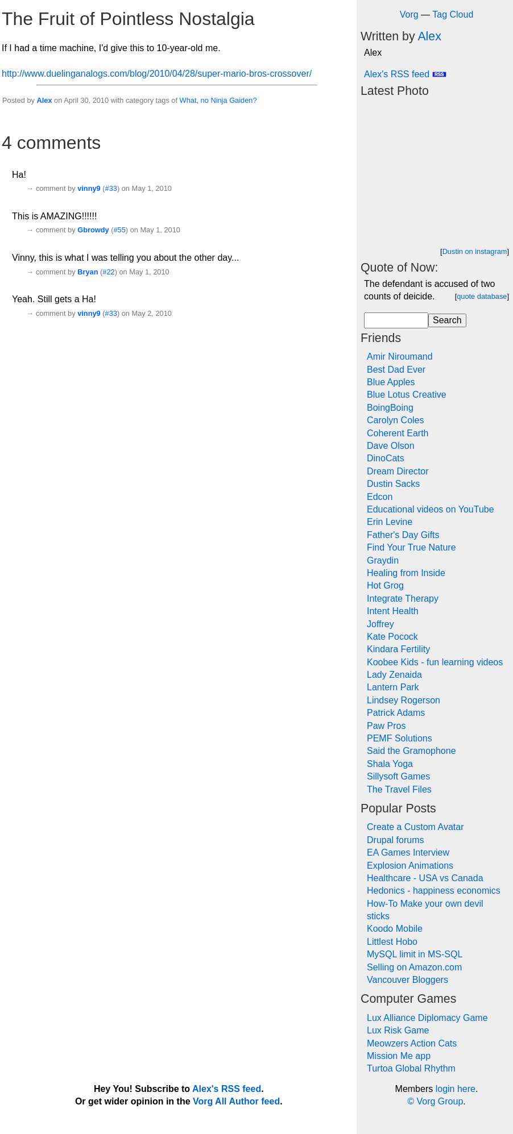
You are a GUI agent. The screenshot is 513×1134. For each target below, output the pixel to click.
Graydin (383, 560)
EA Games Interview (408, 852)
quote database (482, 296)
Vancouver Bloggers (407, 980)
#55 (119, 230)
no (205, 100)
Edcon (379, 497)
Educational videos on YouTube (430, 509)
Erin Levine (389, 522)
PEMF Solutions (399, 738)
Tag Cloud (452, 14)
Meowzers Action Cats (412, 1043)
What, (189, 100)
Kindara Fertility (398, 649)
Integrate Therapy (402, 598)
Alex (44, 100)
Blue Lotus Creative (406, 394)
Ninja (218, 100)
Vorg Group (439, 1101)
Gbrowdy (93, 230)
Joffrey (380, 624)
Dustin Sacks (393, 484)
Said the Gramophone (411, 751)
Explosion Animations (410, 865)
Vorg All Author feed (236, 1101)
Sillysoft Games (398, 776)
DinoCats (385, 458)
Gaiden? (242, 100)
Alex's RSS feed (405, 74)
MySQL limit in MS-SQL (414, 954)
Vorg (409, 14)
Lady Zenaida (394, 674)
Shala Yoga (390, 764)
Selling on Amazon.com (414, 967)
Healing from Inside (406, 573)
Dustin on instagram (474, 251)
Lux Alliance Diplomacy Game (427, 1018)
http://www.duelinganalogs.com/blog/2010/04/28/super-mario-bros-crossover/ (157, 73)
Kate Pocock (392, 636)
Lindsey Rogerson (403, 700)
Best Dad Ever (396, 369)
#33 (111, 188)
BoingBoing (390, 407)
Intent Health (393, 611)
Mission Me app (399, 1056)
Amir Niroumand (400, 356)
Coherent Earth (398, 433)
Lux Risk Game (398, 1030)
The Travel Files (399, 789)
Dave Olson (391, 446)
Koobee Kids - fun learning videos (435, 662)
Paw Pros (386, 726)
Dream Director (397, 471)
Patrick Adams (396, 713)
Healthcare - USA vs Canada (425, 878)
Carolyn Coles (395, 420)
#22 (108, 272)
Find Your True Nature (411, 547)
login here (455, 1089)
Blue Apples (391, 382)
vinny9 (89, 188)
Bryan (87, 272)
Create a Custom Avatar (415, 827)
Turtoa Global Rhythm (411, 1068)
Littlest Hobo (392, 942)
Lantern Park (393, 687)
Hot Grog (385, 585)
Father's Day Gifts (403, 535)
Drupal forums (395, 840)
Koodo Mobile (395, 928)
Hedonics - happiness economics (433, 890)
